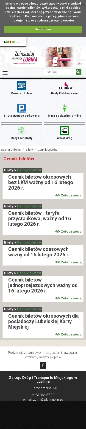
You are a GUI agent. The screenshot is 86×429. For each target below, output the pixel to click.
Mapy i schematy (21, 132)
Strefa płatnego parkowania (21, 110)
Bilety (29, 149)
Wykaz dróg (64, 132)
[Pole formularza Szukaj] (60, 72)
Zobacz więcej (68, 195)
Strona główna (11, 149)
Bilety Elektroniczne (64, 87)
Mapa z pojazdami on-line (64, 110)
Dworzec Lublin (21, 87)
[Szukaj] (78, 72)
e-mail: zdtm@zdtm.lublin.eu (43, 399)
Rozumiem (43, 29)
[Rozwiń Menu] (5, 73)
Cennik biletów (47, 149)
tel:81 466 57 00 (43, 395)
